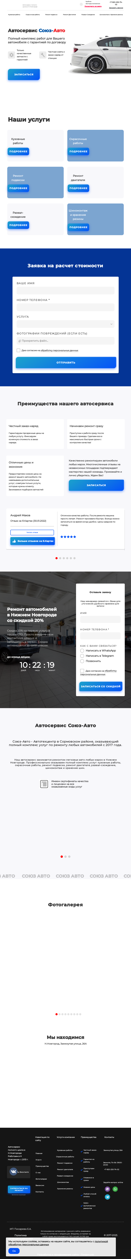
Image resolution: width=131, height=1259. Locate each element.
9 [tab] (80, 1014)
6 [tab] (71, 1014)
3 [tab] (62, 1014)
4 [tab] (65, 1014)
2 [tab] (59, 1014)
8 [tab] (77, 1014)
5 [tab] (68, 1014)
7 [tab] (74, 1014)
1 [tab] (56, 1014)
